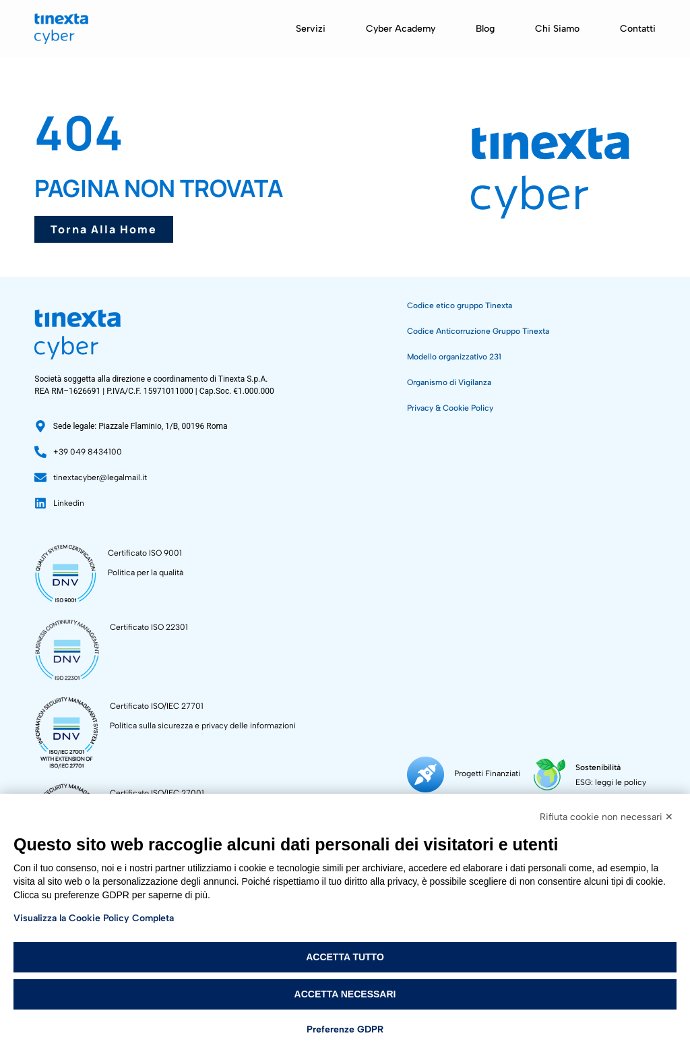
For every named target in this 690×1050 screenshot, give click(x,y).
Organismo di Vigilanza (449, 382)
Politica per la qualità (145, 572)
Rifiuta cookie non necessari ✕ (606, 817)
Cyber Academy (400, 28)
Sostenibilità (596, 767)
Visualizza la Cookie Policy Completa (93, 918)
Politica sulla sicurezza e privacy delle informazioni (203, 725)
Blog (485, 28)
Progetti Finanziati (487, 773)
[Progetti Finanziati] (425, 774)
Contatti (638, 28)
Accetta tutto (345, 957)
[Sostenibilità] (549, 774)
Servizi (310, 28)
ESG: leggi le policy (609, 782)
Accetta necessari (345, 994)
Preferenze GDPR (345, 1029)
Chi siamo (557, 28)
